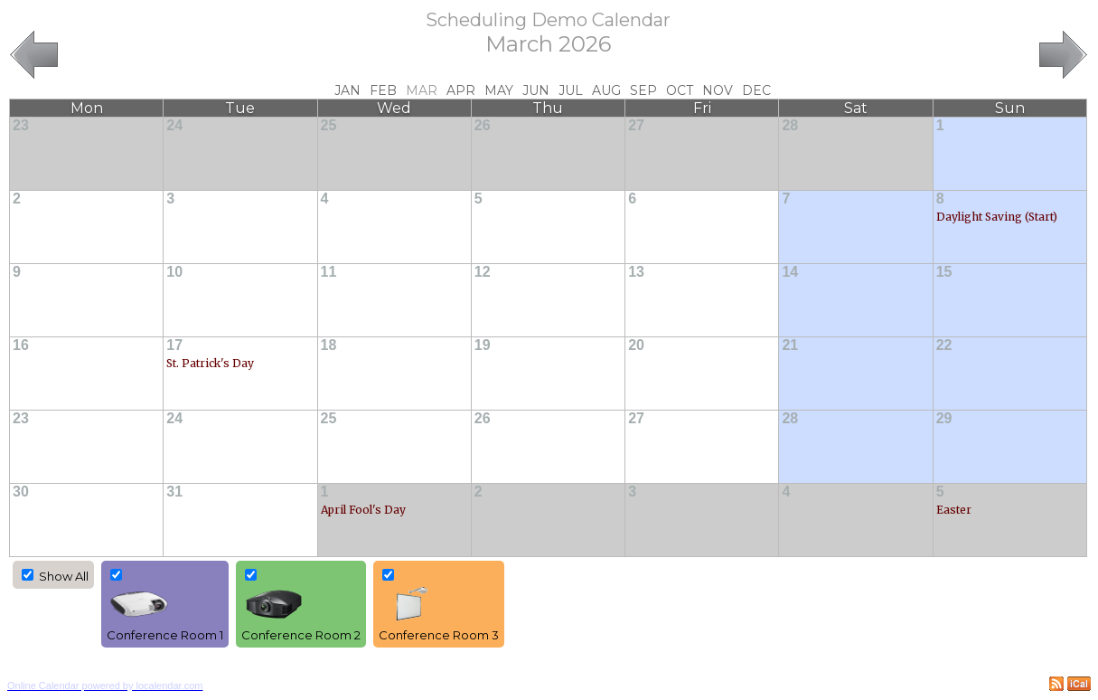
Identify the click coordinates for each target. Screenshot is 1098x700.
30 (21, 491)
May (498, 90)
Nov (717, 90)
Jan (347, 90)
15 (944, 271)
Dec (756, 90)
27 (636, 125)
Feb (383, 90)
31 (174, 491)
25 (329, 125)
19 (482, 345)
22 (944, 345)
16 (21, 345)
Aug (606, 90)
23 (21, 125)
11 (329, 271)
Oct (679, 90)
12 (482, 271)
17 (174, 345)
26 (482, 125)
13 (636, 271)
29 (944, 418)
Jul (570, 90)
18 (329, 345)
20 (636, 345)
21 (790, 345)
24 (174, 125)
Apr (460, 90)
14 (790, 271)
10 (174, 271)
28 (790, 125)
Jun (535, 90)
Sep (643, 90)
